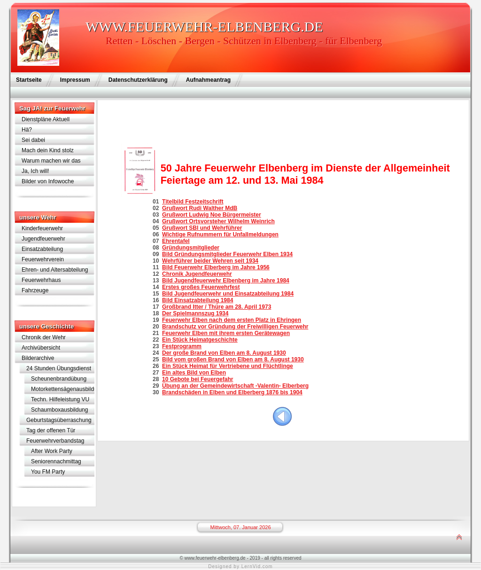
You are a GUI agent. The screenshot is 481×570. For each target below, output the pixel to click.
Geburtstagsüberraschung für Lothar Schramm (59, 421)
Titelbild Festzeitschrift (192, 201)
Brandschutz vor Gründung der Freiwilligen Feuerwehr (235, 326)
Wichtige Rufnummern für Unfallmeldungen (220, 234)
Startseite (29, 80)
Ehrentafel (176, 241)
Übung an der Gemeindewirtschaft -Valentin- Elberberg (235, 386)
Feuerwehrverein (43, 259)
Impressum (75, 80)
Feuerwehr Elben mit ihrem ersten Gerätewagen (226, 333)
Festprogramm (182, 346)
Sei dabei (33, 140)
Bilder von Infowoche (48, 181)
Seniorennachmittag (56, 461)
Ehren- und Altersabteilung (55, 269)
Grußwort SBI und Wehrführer (202, 228)
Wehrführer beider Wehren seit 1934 (210, 261)
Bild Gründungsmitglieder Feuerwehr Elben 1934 (227, 254)
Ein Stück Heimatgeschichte (200, 339)
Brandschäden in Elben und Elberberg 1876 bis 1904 (232, 392)
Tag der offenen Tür (50, 430)
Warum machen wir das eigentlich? (51, 161)
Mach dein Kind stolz (48, 150)
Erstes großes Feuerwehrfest (201, 287)
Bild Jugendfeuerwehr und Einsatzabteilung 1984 (228, 293)
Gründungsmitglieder (190, 247)
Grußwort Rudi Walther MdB (199, 208)
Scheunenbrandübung (58, 378)
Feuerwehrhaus (41, 280)
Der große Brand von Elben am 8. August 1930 (224, 353)
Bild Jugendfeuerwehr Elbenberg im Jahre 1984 (225, 280)
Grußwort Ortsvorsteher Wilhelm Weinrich (218, 221)
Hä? (27, 129)
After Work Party (51, 451)
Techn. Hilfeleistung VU (60, 399)
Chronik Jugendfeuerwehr (197, 274)
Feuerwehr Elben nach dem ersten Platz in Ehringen (231, 320)
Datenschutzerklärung (138, 80)
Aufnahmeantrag (208, 80)
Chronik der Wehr (44, 337)
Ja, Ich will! (35, 171)
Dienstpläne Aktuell (46, 119)
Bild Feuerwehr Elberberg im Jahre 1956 (216, 267)
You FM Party (48, 471)
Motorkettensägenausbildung (62, 389)
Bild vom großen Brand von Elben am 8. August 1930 (233, 359)
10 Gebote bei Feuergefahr (197, 379)
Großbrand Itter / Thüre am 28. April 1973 (216, 307)
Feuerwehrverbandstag (55, 440)
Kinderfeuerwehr (42, 228)
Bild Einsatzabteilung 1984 (197, 300)
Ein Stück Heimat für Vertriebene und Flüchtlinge (227, 366)
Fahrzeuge (35, 290)
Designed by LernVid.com (240, 566)
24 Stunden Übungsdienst (58, 368)
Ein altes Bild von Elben (194, 372)
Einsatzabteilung (42, 249)
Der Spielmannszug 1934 (195, 313)
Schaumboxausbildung (59, 409)
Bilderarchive (38, 358)
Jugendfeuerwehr (43, 238)
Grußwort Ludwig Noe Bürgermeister (211, 214)
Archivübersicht (41, 347)
